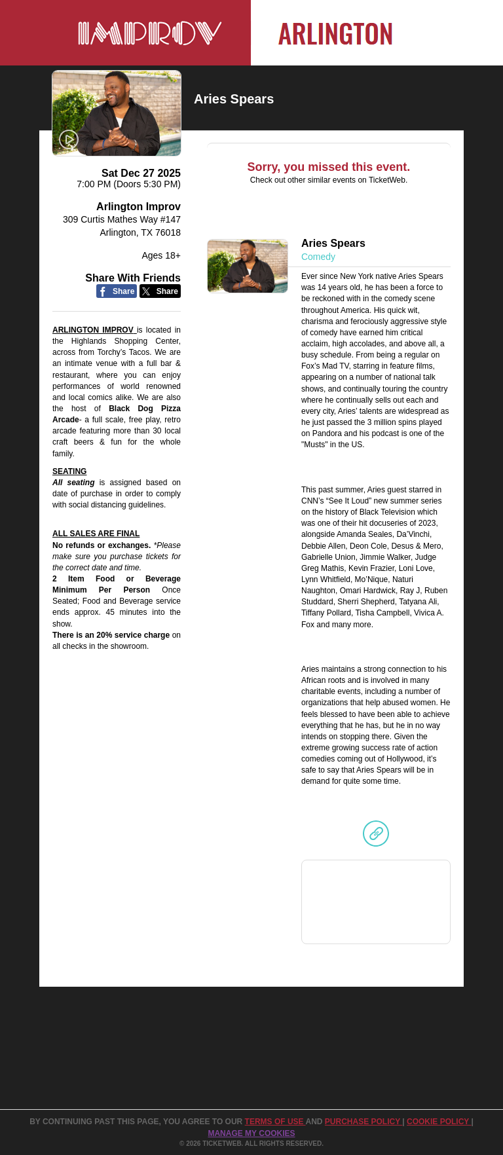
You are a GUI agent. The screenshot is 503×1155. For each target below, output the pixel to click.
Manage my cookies (251, 1133)
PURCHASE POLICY (363, 1121)
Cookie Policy (439, 1121)
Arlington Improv (138, 206)
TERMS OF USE (275, 1121)
